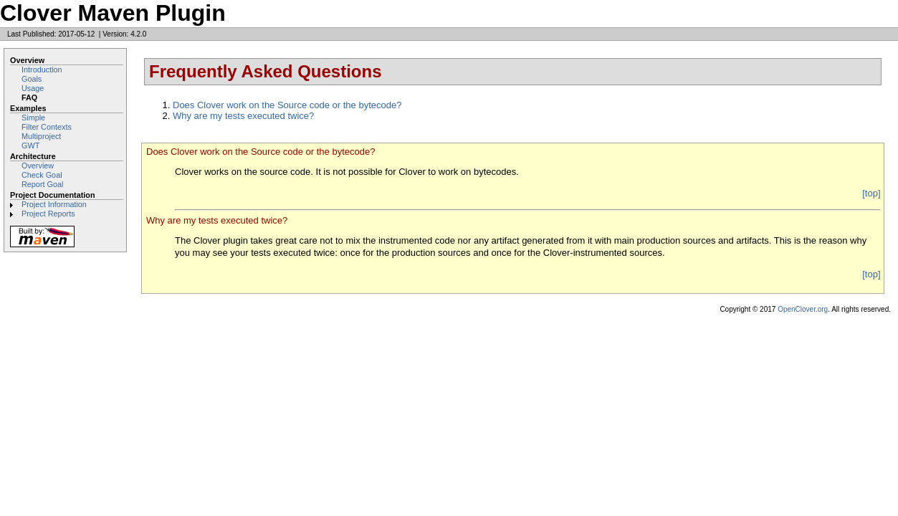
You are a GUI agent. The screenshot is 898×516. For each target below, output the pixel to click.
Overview (38, 165)
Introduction (42, 69)
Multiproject (41, 136)
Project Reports (48, 213)
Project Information (54, 204)
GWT (30, 145)
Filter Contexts (47, 127)
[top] (871, 193)
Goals (32, 79)
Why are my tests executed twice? (243, 115)
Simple (33, 117)
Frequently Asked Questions (265, 71)
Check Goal (42, 175)
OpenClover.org (803, 309)
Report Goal (42, 184)
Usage (33, 88)
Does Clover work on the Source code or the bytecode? (287, 105)
